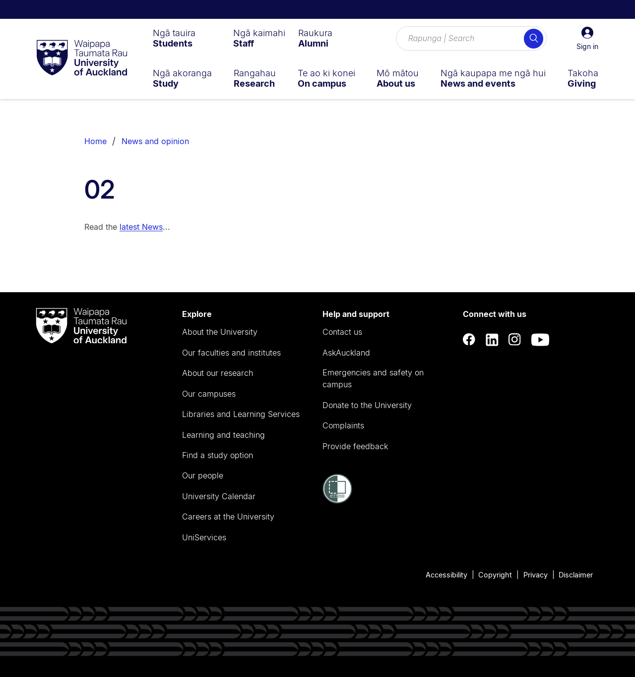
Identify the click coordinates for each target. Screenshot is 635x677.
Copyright (495, 575)
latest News (141, 227)
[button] (587, 39)
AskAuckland (346, 353)
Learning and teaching (223, 435)
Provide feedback (355, 446)
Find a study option (217, 455)
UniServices (204, 537)
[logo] (82, 58)
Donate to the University (367, 405)
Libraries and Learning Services (241, 414)
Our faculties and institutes (231, 353)
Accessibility (446, 575)
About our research (217, 373)
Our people (202, 475)
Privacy (535, 575)
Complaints (343, 425)
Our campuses (209, 394)
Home (95, 141)
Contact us (342, 332)
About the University (219, 332)
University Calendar (218, 496)
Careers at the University (228, 516)
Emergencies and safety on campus (373, 378)
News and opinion (155, 141)
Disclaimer (576, 575)
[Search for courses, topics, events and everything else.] (471, 38)
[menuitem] (174, 38)
